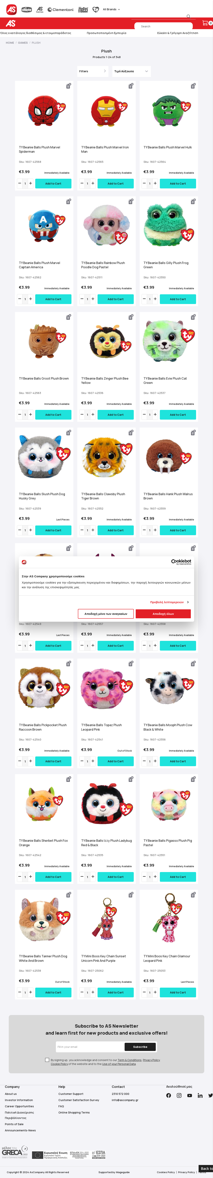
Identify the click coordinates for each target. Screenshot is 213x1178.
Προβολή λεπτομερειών (167, 602)
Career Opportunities (19, 1106)
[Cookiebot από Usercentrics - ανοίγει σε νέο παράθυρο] (174, 562)
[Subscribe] (140, 1047)
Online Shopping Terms (74, 1112)
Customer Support (70, 1094)
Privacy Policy (151, 1060)
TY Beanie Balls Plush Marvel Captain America (39, 265)
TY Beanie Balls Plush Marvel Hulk (167, 147)
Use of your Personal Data (119, 1064)
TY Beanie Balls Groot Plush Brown (44, 378)
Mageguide (123, 1172)
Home (10, 42)
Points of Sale (14, 1124)
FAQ (61, 1106)
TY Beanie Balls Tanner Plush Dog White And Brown (43, 958)
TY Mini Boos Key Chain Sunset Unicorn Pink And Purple (103, 958)
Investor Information (19, 1100)
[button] (68, 86)
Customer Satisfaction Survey (78, 1100)
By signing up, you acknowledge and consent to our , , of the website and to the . (105, 1062)
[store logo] (23, 23)
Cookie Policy (59, 1064)
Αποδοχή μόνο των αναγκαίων (105, 613)
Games (23, 42)
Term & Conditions (130, 1060)
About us (11, 1094)
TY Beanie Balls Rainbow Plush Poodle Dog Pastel (103, 265)
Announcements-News (20, 1130)
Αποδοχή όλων (163, 613)
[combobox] (163, 26)
